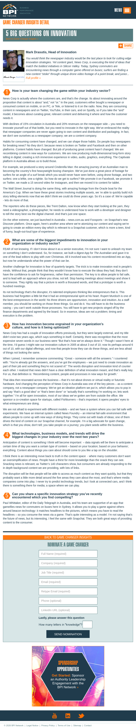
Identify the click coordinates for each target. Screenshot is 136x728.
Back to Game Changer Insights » (22, 39)
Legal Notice (32, 725)
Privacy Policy (48, 725)
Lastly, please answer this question (62, 617)
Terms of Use (64, 725)
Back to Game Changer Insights (68, 537)
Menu (122, 10)
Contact (88, 725)
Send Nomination (68, 634)
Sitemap (77, 725)
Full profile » (33, 77)
